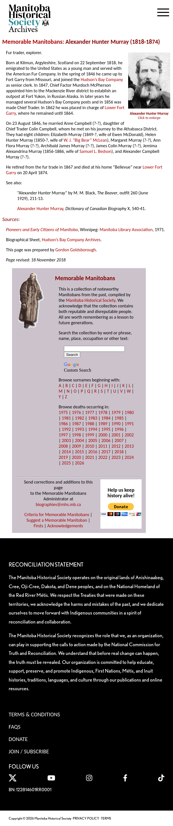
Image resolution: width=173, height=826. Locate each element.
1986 (63, 423)
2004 (79, 440)
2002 (129, 435)
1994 (92, 429)
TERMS (106, 818)
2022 (102, 457)
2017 (105, 451)
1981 (66, 418)
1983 (92, 418)
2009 (76, 446)
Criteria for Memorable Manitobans (56, 514)
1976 (76, 412)
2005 (92, 440)
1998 (76, 435)
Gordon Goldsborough (75, 249)
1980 (129, 412)
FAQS (14, 726)
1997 (63, 435)
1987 (76, 423)
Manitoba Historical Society (91, 300)
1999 (89, 435)
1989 (102, 423)
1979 (116, 412)
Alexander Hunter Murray (40, 208)
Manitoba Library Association (126, 229)
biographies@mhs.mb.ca (58, 504)
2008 (63, 446)
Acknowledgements (65, 525)
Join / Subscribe (29, 751)
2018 (119, 451)
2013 (129, 446)
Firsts (38, 525)
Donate (18, 739)
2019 (63, 457)
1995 (105, 429)
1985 (119, 418)
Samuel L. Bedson (96, 151)
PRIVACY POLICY (86, 818)
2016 (92, 451)
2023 (116, 457)
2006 (105, 440)
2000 (102, 435)
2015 (79, 451)
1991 (129, 423)
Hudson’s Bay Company (102, 79)
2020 (76, 457)
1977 (89, 412)
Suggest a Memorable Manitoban (56, 520)
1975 (63, 412)
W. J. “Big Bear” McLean (85, 140)
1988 (89, 423)
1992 (66, 429)
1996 (119, 429)
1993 (79, 429)
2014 (66, 451)
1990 (116, 423)
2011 (102, 446)
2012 (116, 446)
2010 (89, 446)
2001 (116, 435)
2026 (79, 463)
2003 (66, 440)
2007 (119, 440)
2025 (66, 463)
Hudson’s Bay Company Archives (71, 239)
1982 (79, 418)
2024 (129, 457)
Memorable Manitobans (32, 41)
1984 (105, 418)
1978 (102, 412)
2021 (89, 457)
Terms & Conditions (34, 714)
